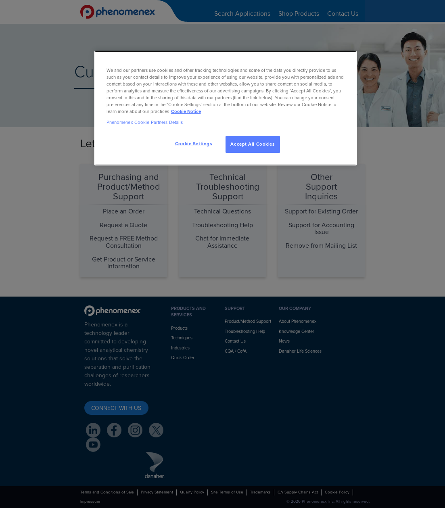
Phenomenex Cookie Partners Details (145, 122)
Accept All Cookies (252, 144)
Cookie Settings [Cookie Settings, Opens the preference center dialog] (193, 143)
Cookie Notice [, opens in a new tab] (186, 111)
